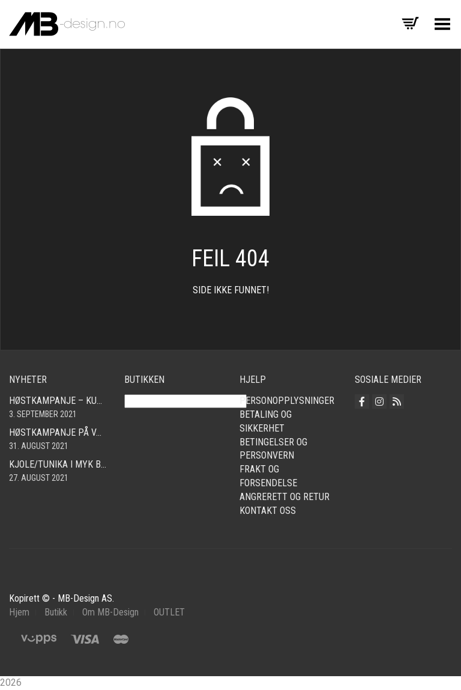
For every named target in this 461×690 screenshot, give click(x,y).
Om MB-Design (110, 612)
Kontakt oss (268, 510)
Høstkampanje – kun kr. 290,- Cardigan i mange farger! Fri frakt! (57, 400)
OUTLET (169, 612)
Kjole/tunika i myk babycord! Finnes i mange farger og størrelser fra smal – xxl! (57, 464)
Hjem (19, 612)
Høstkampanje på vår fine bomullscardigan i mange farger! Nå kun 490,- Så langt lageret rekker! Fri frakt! (57, 432)
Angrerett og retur (285, 496)
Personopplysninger (287, 400)
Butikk (55, 612)
